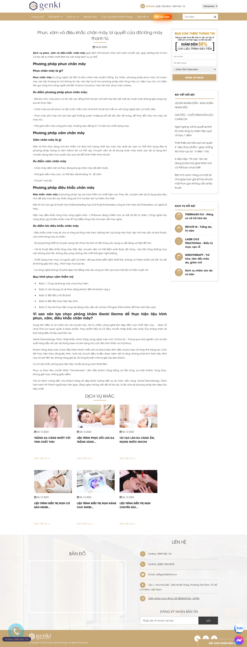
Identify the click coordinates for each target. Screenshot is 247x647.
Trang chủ (37, 16)
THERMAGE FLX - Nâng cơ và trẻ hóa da (199, 216)
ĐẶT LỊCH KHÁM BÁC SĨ (222, 643)
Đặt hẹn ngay (162, 16)
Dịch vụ (73, 16)
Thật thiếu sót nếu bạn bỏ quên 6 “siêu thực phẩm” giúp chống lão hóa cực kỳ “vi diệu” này (194, 147)
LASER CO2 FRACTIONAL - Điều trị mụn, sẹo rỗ (199, 242)
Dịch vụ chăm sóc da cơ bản (199, 272)
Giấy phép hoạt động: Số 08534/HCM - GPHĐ (173, 598)
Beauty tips (90, 16)
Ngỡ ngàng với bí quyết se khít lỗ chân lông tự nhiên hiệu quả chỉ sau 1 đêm (193, 131)
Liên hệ (142, 16)
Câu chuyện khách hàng (116, 16)
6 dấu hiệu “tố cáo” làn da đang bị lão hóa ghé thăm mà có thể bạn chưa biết (193, 163)
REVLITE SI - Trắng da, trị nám (198, 228)
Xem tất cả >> (42, 458)
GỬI (208, 620)
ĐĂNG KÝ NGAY (194, 77)
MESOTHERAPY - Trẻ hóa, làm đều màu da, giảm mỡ (197, 258)
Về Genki (55, 16)
